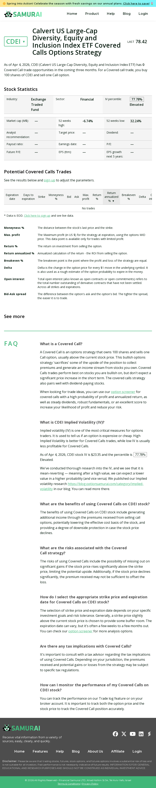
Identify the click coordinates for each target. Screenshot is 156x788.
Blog (127, 14)
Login (143, 14)
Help (111, 14)
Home (72, 14)
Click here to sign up (37, 215)
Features (40, 751)
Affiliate (117, 751)
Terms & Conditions (69, 783)
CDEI (13, 41)
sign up (49, 180)
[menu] (107, 14)
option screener (123, 392)
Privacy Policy (90, 783)
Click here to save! (136, 3)
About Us (95, 751)
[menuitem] (72, 14)
